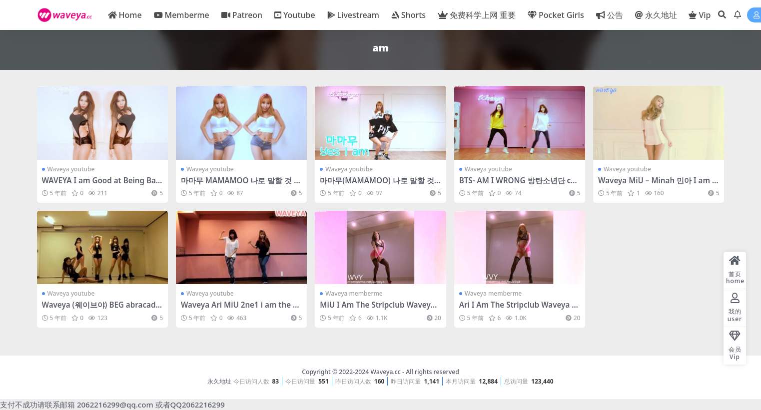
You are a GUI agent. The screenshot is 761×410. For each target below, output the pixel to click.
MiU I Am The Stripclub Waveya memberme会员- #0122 (377, 309)
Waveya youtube (71, 169)
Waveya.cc (385, 372)
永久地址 (219, 381)
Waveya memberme (353, 293)
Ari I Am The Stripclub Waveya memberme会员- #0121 (519, 309)
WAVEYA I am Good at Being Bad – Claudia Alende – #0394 (101, 184)
